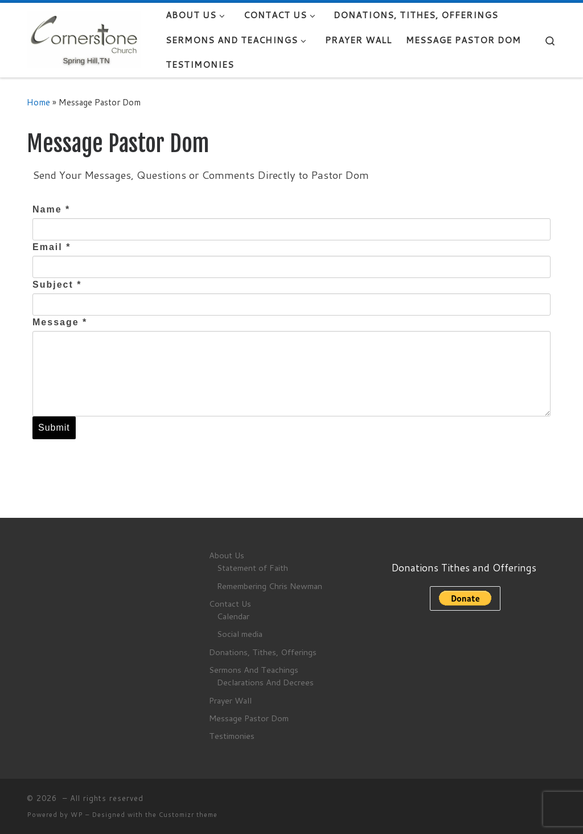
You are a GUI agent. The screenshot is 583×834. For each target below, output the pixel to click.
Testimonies (231, 736)
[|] (84, 39)
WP (77, 814)
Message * (59, 322)
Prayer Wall (230, 700)
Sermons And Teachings (253, 670)
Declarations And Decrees (265, 682)
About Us (226, 555)
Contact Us (230, 604)
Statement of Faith (252, 568)
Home (38, 102)
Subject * (56, 284)
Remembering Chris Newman (269, 586)
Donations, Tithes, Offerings (263, 652)
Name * (51, 209)
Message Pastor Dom (249, 718)
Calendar (233, 616)
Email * (51, 247)
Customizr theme (188, 814)
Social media (239, 634)
